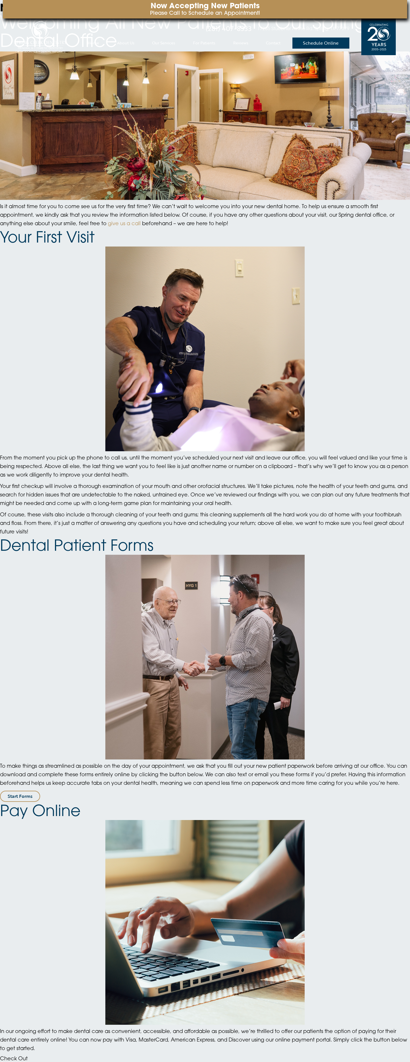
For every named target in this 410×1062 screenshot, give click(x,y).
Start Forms (20, 796)
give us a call (124, 224)
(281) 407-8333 (229, 28)
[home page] (40, 37)
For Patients (204, 43)
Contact (273, 43)
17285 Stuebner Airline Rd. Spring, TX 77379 (303, 29)
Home (93, 43)
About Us (125, 43)
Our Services (163, 43)
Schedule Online (321, 43)
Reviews (240, 43)
